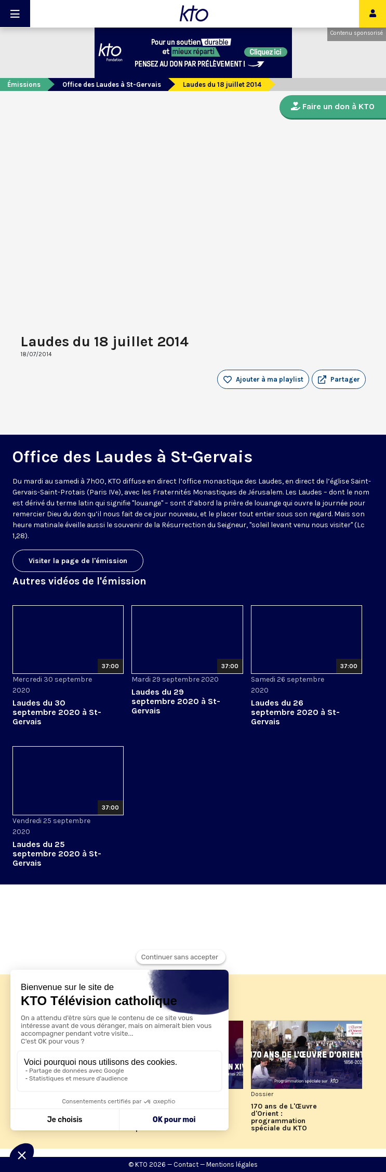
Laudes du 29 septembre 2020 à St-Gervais (175, 701)
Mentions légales (232, 1164)
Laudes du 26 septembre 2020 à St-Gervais (295, 712)
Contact (186, 1164)
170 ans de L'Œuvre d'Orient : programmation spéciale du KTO (284, 1117)
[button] (339, 379)
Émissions (24, 84)
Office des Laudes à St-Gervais (111, 84)
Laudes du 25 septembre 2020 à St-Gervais (56, 853)
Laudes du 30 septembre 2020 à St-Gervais (56, 712)
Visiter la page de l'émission (78, 560)
